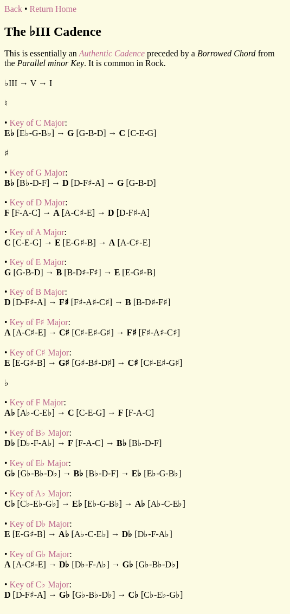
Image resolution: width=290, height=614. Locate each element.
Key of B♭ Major (39, 432)
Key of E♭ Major (39, 463)
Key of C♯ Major (39, 352)
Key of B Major (37, 291)
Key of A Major (37, 232)
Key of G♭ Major (40, 554)
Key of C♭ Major (39, 584)
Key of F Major (37, 402)
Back (13, 9)
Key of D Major (38, 202)
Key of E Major (37, 262)
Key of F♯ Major (39, 322)
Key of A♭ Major (39, 493)
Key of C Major (37, 122)
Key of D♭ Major (40, 523)
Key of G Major (38, 172)
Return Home (52, 9)
